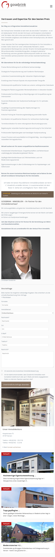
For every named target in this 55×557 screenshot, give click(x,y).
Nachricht (5, 349)
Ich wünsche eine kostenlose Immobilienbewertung (21, 371)
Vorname (4, 301)
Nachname (5, 317)
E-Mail (3, 333)
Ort (2, 325)
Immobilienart (6, 309)
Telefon (4, 341)
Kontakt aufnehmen (14, 447)
